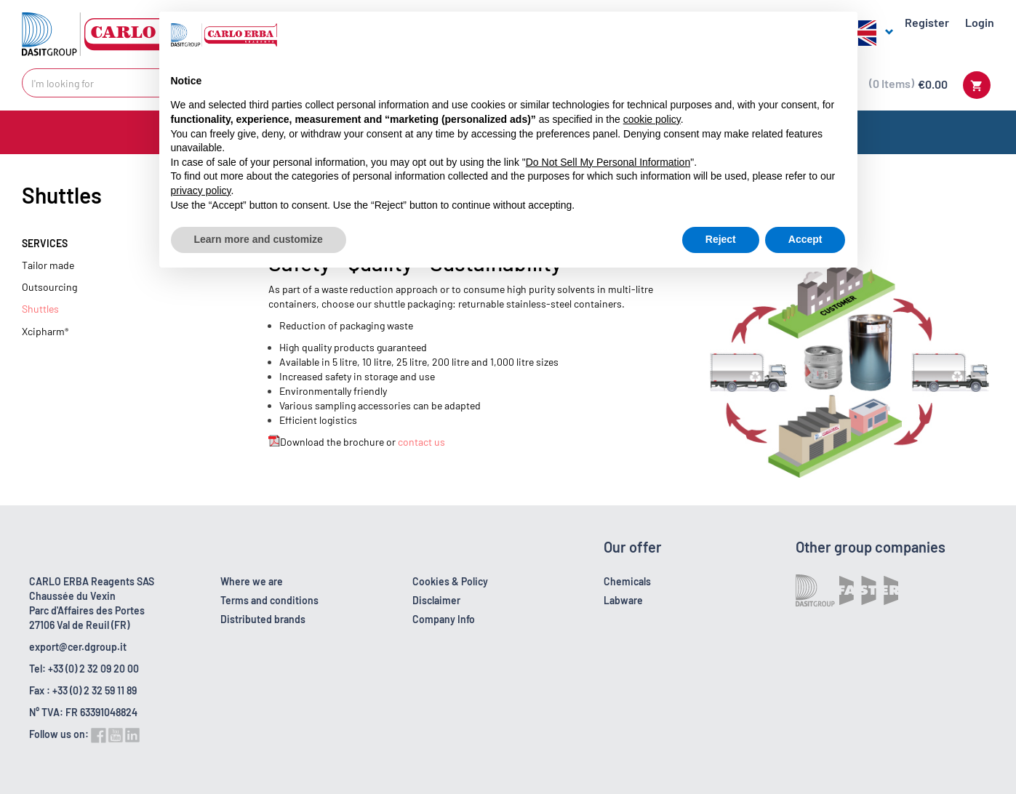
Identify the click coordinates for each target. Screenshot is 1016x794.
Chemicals (627, 581)
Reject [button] (720, 239)
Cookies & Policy (450, 581)
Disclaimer (436, 600)
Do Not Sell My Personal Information (608, 162)
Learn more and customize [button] (258, 239)
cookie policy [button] (652, 119)
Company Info (443, 619)
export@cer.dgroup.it (78, 647)
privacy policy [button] (201, 190)
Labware (623, 600)
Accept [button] (805, 239)
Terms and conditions (269, 600)
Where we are (251, 581)
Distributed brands (262, 619)
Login (979, 22)
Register (927, 22)
